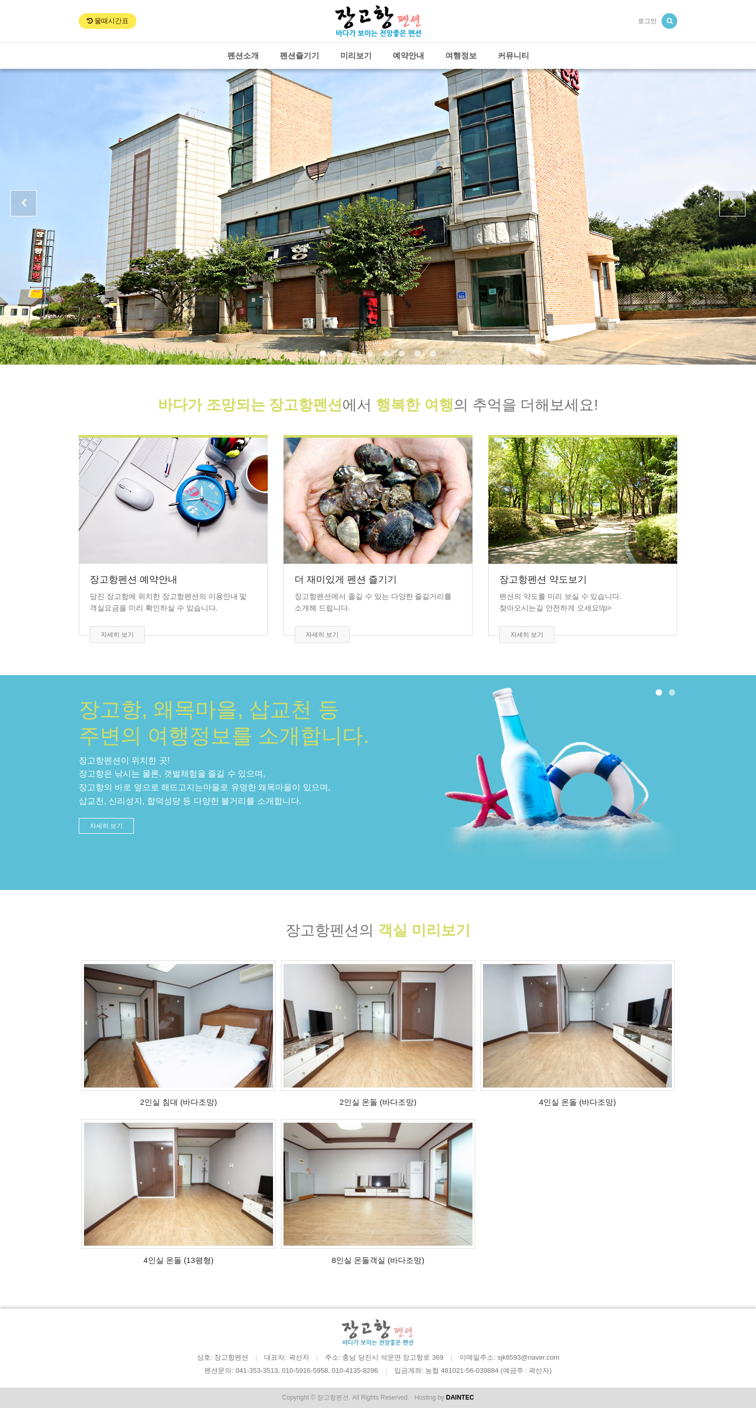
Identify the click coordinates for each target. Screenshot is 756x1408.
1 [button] (323, 354)
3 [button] (354, 354)
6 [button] (401, 354)
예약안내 (408, 55)
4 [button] (370, 354)
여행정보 (461, 55)
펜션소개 (243, 55)
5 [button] (386, 354)
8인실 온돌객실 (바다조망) (378, 1260)
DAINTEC (460, 1397)
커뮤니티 (513, 55)
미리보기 (356, 55)
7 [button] (417, 354)
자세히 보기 (117, 634)
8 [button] (433, 354)
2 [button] (338, 354)
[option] (378, 217)
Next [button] (732, 203)
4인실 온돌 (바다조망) (577, 1102)
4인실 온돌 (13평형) (178, 1260)
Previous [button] (23, 203)
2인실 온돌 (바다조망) (378, 1102)
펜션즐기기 (299, 55)
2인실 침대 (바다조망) (178, 1102)
